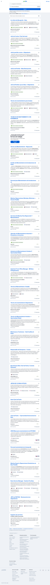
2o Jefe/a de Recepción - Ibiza (19, 20)
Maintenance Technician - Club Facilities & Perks (22, 333)
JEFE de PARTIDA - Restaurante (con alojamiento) (20, 498)
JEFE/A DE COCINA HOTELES (18, 384)
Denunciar (36, 32)
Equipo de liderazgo (15, 575)
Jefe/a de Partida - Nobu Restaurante (21, 68)
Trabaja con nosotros (15, 580)
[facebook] (40, 570)
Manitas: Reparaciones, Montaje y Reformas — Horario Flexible (23, 199)
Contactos (14, 574)
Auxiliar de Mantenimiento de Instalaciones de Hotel (23, 164)
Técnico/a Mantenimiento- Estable (20, 287)
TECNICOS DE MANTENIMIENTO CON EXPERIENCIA (21, 117)
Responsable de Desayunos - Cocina (20, 350)
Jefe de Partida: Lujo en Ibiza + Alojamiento (22, 84)
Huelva (10, 543)
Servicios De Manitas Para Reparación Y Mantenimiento (21, 217)
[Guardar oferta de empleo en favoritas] (39, 20)
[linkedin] (49, 570)
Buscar (25, 9)
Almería (10, 547)
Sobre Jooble (14, 571)
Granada (10, 546)
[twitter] (46, 570)
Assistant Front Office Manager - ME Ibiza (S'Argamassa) (22, 270)
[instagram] (43, 570)
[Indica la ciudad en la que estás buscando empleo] (25, 6)
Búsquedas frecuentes (14, 534)
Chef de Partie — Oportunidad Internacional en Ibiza (23, 417)
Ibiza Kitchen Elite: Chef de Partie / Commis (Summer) (22, 367)
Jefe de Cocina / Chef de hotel (19, 36)
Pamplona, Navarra (12, 550)
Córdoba (10, 540)
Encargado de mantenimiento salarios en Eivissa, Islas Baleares (34, 539)
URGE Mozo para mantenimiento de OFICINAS (23, 432)
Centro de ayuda (14, 572)
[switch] (39, 15)
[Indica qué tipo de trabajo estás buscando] (25, 4)
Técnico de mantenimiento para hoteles (21, 101)
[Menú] (1, 1)
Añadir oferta (23, 571)
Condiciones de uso (32, 574)
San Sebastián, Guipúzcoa (13, 548)
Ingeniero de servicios (17, 515)
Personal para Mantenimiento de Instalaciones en (23, 182)
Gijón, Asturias (11, 544)
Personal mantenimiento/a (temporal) (21, 448)
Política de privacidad (32, 575)
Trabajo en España (32, 572)
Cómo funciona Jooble (15, 576)
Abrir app (47, 1)
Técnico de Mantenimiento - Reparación (21, 147)
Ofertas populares (12, 563)
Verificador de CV (32, 580)
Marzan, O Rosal (11, 539)
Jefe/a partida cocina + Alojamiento (20, 52)
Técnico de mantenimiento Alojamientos (22, 303)
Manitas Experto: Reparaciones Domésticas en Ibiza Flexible (23, 465)
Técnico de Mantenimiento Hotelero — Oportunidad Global (21, 318)
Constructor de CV (32, 579)
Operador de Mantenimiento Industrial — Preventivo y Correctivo (22, 235)
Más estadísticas (25, 13)
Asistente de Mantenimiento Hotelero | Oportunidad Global (21, 253)
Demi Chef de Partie (16, 400)
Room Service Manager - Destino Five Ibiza (22, 482)
